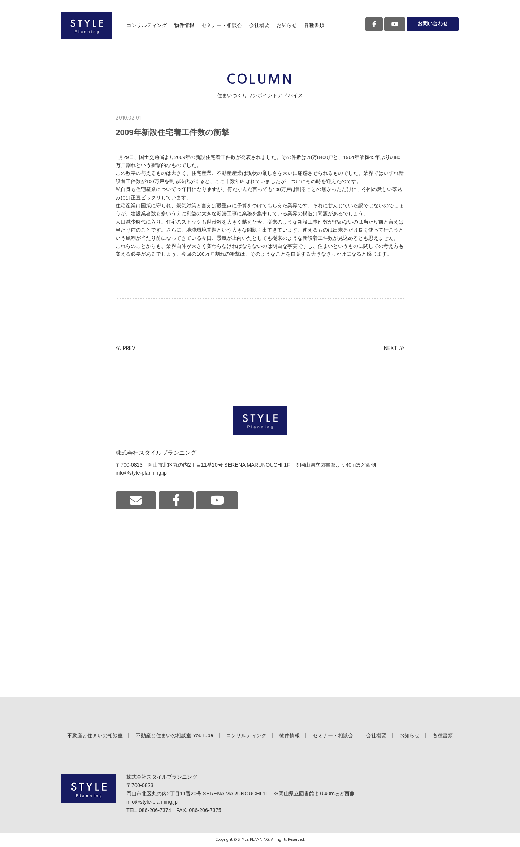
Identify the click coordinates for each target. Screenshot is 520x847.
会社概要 (259, 25)
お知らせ (287, 25)
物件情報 (184, 25)
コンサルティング (146, 25)
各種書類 (314, 25)
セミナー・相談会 (222, 25)
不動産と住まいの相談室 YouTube (174, 735)
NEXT (390, 348)
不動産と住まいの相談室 (95, 735)
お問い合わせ (432, 24)
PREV (129, 348)
